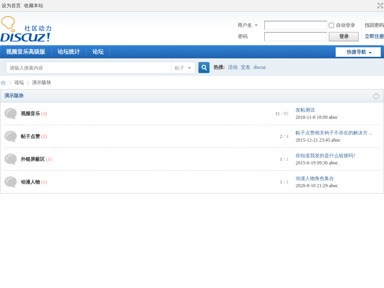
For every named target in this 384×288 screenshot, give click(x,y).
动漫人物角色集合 (315, 178)
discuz (260, 67)
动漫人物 (30, 182)
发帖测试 (305, 110)
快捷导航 (356, 52)
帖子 (179, 68)
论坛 (98, 52)
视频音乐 (30, 113)
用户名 (245, 25)
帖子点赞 (30, 136)
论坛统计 (69, 52)
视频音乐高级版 (25, 52)
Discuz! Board (3, 82)
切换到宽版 (379, 5)
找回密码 (374, 25)
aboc (333, 117)
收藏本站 (33, 5)
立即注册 (374, 36)
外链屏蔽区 (33, 159)
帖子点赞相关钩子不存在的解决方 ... (334, 133)
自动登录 (342, 25)
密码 (243, 36)
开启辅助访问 (373, 5)
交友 (245, 67)
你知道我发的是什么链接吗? (325, 155)
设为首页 (11, 5)
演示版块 (14, 95)
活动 (233, 67)
